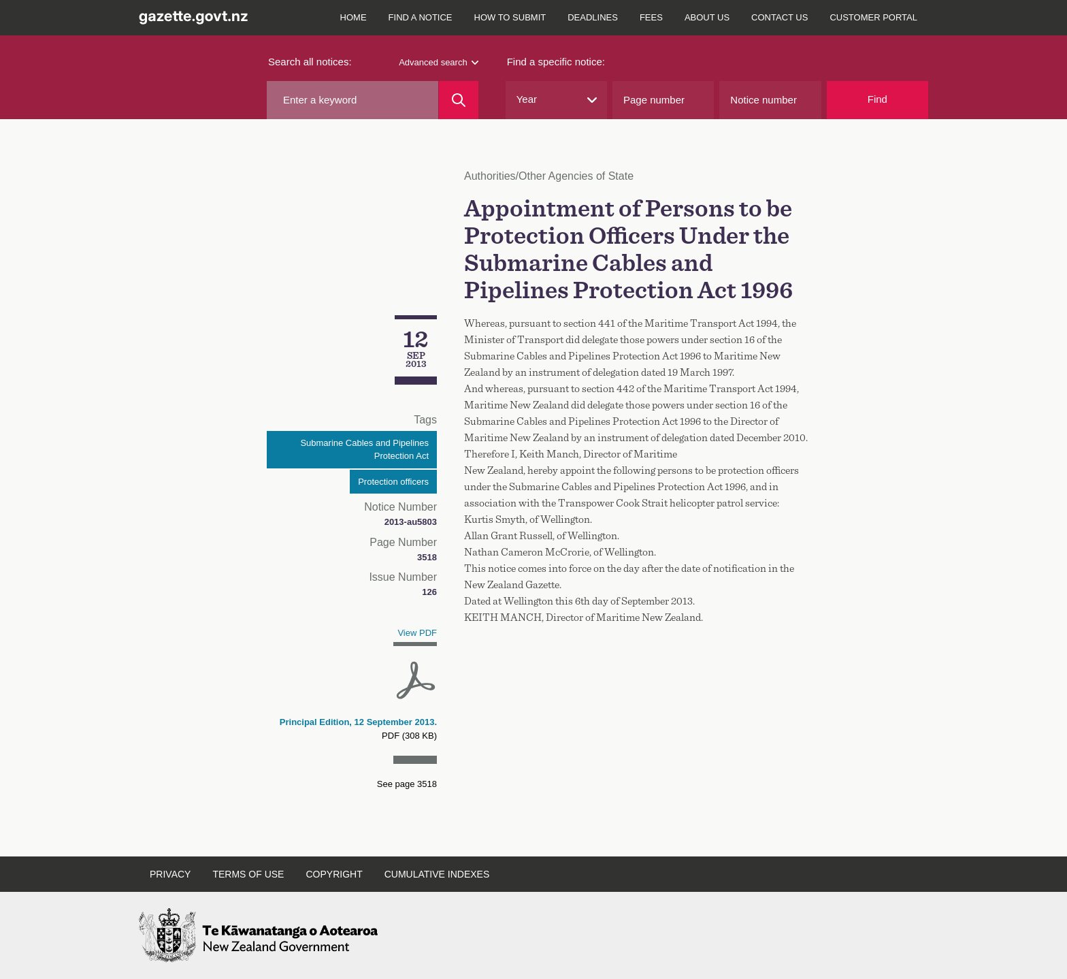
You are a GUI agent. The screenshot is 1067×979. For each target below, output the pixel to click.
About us (707, 17)
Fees (651, 17)
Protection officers (393, 482)
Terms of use (248, 874)
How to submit (510, 17)
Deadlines (593, 17)
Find (877, 99)
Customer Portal (873, 17)
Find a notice (421, 17)
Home (353, 17)
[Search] (458, 100)
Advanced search (438, 62)
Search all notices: (310, 61)
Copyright (334, 874)
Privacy (170, 874)
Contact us (779, 17)
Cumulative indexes (437, 874)
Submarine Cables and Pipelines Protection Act (364, 450)
